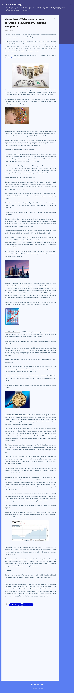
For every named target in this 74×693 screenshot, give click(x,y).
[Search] (71, 5)
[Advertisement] (67, 42)
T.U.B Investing (14, 4)
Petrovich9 (41, 688)
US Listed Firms (28, 605)
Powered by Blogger (37, 684)
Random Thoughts (15, 605)
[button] (54, 19)
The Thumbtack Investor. (12, 58)
